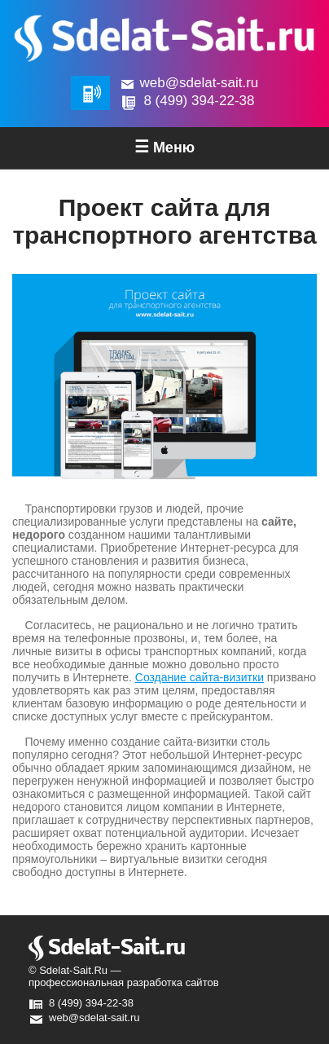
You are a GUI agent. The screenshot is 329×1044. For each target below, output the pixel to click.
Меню (164, 147)
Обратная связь (90, 93)
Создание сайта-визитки (199, 677)
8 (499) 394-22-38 (198, 100)
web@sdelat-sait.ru (199, 82)
